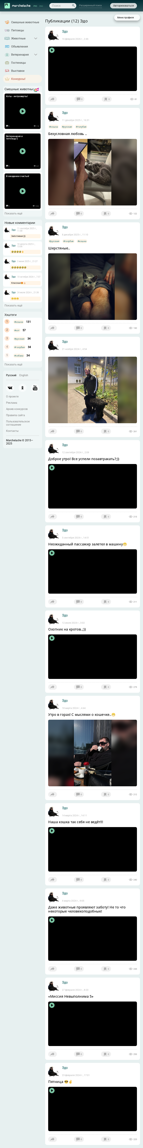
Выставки (17, 70)
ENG (41, 6)
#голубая (19, 347)
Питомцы (17, 30)
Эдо (13, 229)
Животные (18, 38)
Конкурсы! (18, 79)
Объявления (19, 46)
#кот (17, 330)
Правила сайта (15, 415)
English (23, 375)
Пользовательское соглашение (18, 423)
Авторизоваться (123, 5)
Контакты (12, 431)
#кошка (18, 321)
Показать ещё (13, 213)
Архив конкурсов (17, 409)
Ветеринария (20, 54)
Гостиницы (18, 62)
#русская (19, 338)
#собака (18, 355)
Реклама (11, 402)
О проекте (12, 396)
